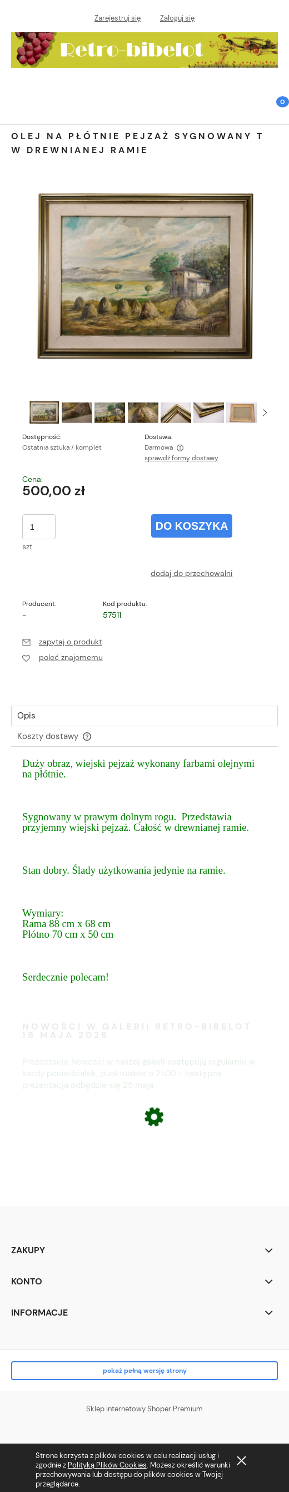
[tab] (144, 716)
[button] (14, 108)
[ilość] (39, 526)
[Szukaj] (247, 108)
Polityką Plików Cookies (107, 1465)
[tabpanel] (144, 881)
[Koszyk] (275, 116)
